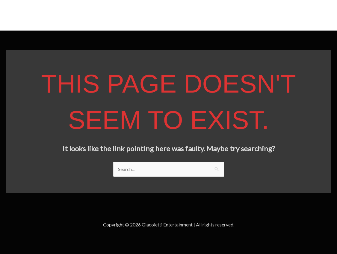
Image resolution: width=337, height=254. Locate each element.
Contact (316, 15)
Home (291, 15)
